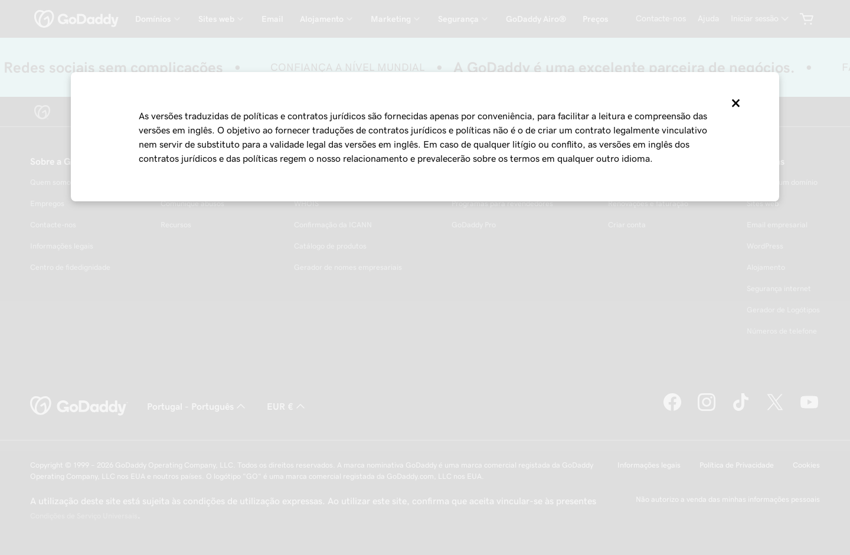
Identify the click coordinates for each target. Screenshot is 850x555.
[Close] (735, 103)
